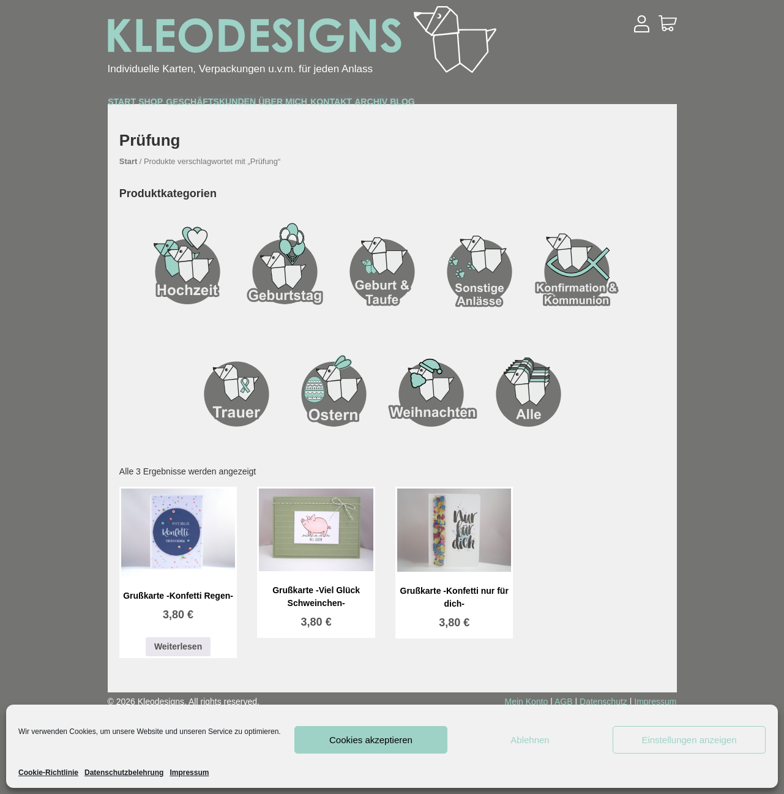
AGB (563, 701)
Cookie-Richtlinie (48, 772)
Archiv (572, 105)
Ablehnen (529, 740)
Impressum (189, 772)
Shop (198, 105)
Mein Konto (526, 701)
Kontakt (498, 105)
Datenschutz (603, 701)
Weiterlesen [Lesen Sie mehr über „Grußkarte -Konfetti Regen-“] (178, 646)
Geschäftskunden (298, 105)
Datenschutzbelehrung (123, 772)
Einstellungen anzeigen (688, 740)
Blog (636, 105)
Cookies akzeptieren (371, 740)
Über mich (414, 105)
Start (137, 105)
